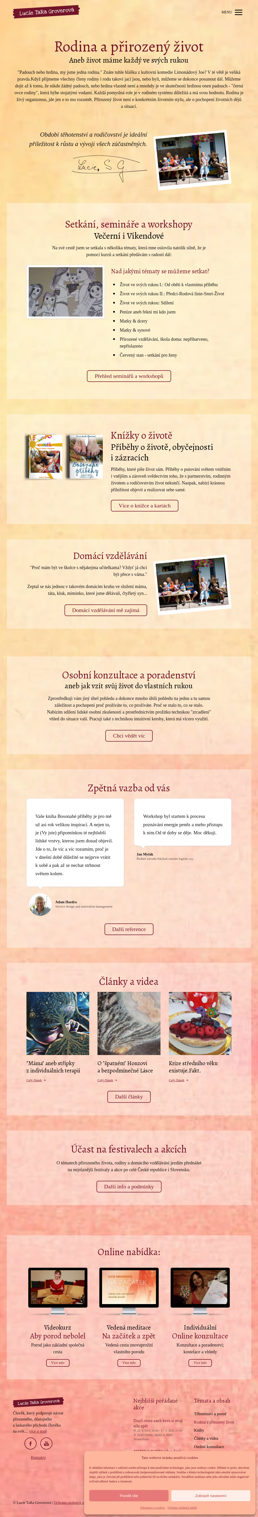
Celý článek (36, 1080)
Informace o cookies (152, 1507)
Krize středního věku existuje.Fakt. (193, 1067)
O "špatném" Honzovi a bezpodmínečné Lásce (125, 1067)
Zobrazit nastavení (210, 1496)
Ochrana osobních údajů (182, 1507)
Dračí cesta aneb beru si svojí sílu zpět (158, 1423)
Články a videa (206, 1438)
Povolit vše (129, 1496)
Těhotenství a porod (210, 1414)
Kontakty (38, 1457)
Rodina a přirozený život (214, 1422)
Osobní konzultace (209, 1447)
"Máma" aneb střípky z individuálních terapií (53, 1067)
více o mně (38, 1431)
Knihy (199, 1430)
